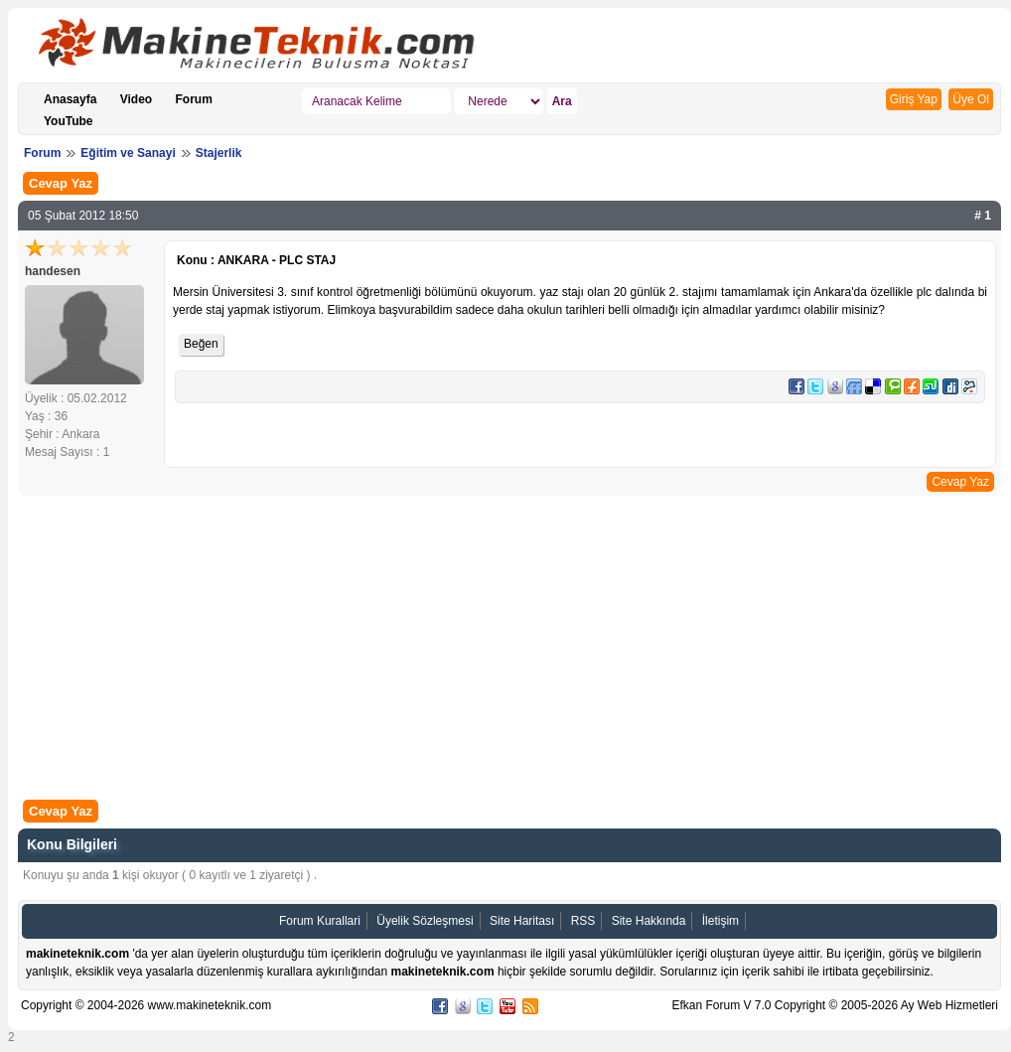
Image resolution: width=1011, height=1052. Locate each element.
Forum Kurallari (320, 921)
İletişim (720, 921)
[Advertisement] (509, 650)
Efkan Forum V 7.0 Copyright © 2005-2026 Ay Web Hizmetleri (834, 1005)
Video (136, 99)
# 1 (982, 216)
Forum (194, 99)
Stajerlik (219, 153)
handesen (52, 271)
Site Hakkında (649, 921)
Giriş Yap (914, 99)
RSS (583, 921)
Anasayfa (70, 99)
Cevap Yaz (60, 183)
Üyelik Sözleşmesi (424, 921)
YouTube (68, 121)
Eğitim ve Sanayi (127, 153)
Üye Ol (970, 99)
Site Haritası (522, 921)
